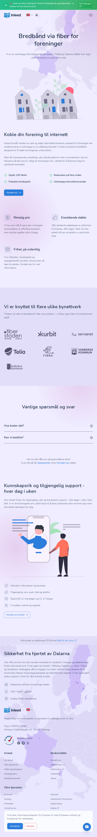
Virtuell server (10, 808)
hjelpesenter (44, 462)
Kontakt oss (63, 462)
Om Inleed (8, 760)
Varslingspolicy (10, 773)
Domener (8, 794)
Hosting (7, 799)
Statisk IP (55, 808)
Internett (54, 794)
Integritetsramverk (12, 778)
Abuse (53, 778)
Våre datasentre (11, 764)
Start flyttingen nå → (85, 4)
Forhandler (8, 803)
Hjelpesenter (58, 764)
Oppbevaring (56, 803)
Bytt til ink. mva (67, 640)
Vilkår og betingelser (13, 769)
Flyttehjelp (55, 773)
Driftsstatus (57, 769)
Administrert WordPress (61, 799)
